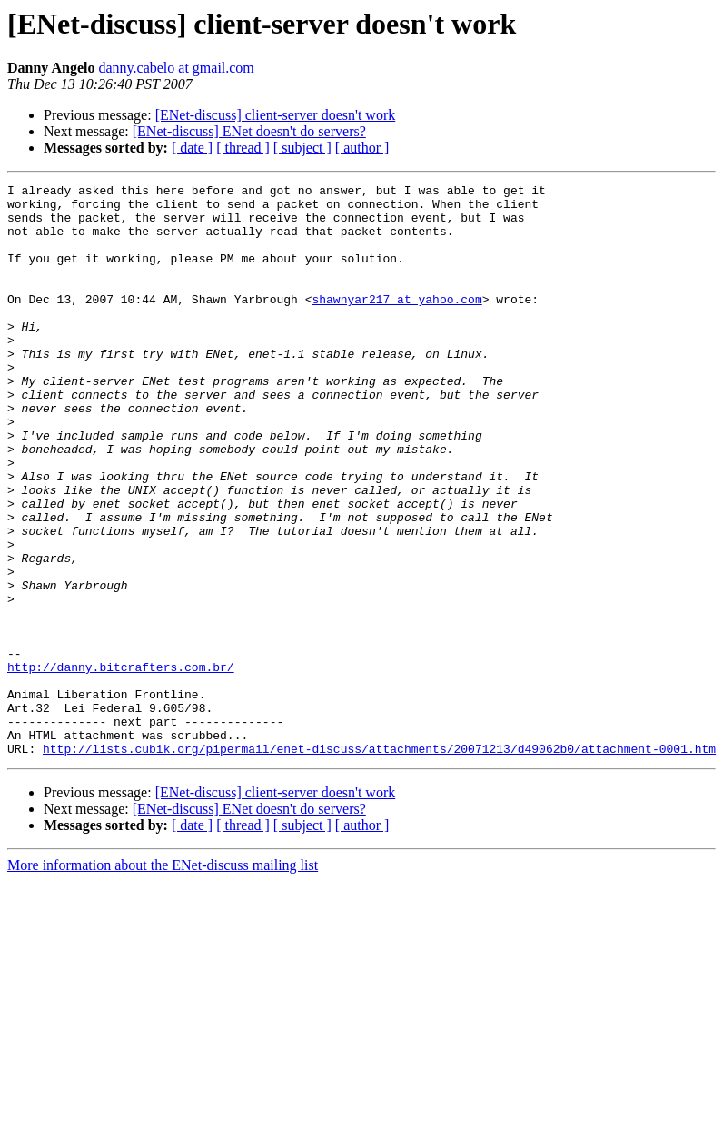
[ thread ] (243, 147)
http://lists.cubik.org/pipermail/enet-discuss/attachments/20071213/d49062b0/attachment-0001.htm (379, 863)
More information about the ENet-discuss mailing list (162, 979)
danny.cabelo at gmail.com (175, 67)
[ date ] (192, 147)
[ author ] (362, 147)
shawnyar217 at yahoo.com (396, 323)
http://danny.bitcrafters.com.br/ (120, 764)
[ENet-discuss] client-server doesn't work (275, 115)
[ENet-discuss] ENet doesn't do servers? (249, 131)
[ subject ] (302, 147)
